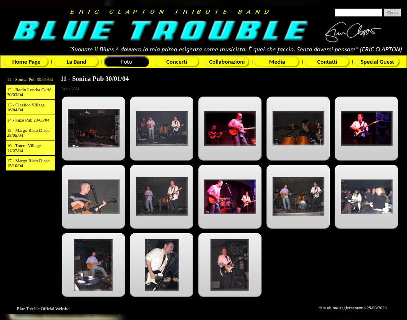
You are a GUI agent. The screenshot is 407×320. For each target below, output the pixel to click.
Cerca (392, 12)
